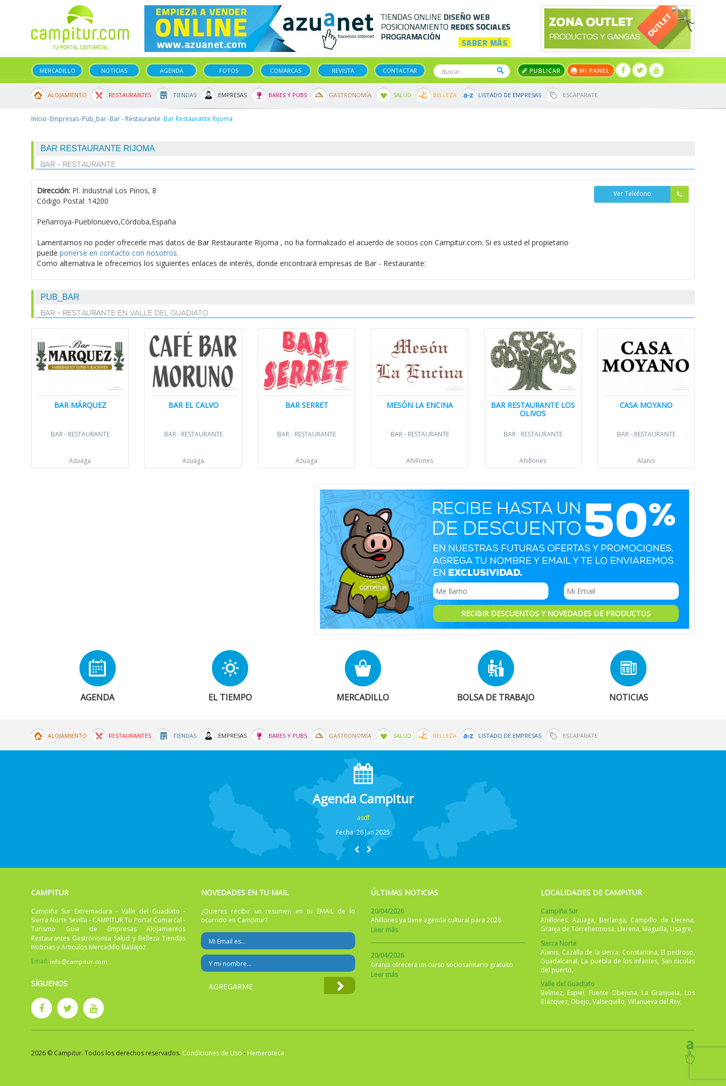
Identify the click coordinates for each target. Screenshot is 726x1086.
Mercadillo (57, 70)
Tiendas (184, 95)
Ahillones (419, 460)
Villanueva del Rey (654, 1001)
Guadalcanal (559, 961)
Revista (343, 70)
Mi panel (590, 70)
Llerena (628, 928)
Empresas (232, 95)
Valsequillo (609, 1001)
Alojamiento (67, 95)
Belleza (444, 95)
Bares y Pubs (287, 95)
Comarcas (285, 70)
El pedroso (677, 952)
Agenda (171, 70)
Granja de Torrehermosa (577, 928)
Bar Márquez (80, 405)
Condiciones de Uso (212, 1053)
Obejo (580, 1001)
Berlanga (612, 920)
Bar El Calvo (193, 405)
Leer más (384, 929)
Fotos (228, 70)
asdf (363, 817)
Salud (402, 95)
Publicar (541, 70)
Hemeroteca (265, 1053)
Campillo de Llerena (661, 920)
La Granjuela (660, 992)
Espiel (575, 992)
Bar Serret (306, 405)
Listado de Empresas (509, 95)
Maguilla (654, 928)
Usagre (680, 928)
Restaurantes (130, 95)
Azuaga (80, 460)
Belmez (551, 992)
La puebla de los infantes (619, 961)
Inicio (39, 118)
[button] (357, 849)
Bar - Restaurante (135, 118)
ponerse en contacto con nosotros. (119, 253)
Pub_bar (94, 118)
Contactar (400, 70)
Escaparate (580, 95)
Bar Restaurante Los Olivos (533, 409)
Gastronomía (350, 95)
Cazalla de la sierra (590, 952)
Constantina (639, 952)
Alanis (646, 460)
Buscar (500, 70)
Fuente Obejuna (613, 992)
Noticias (114, 70)
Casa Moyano (646, 405)
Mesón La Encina (419, 405)
